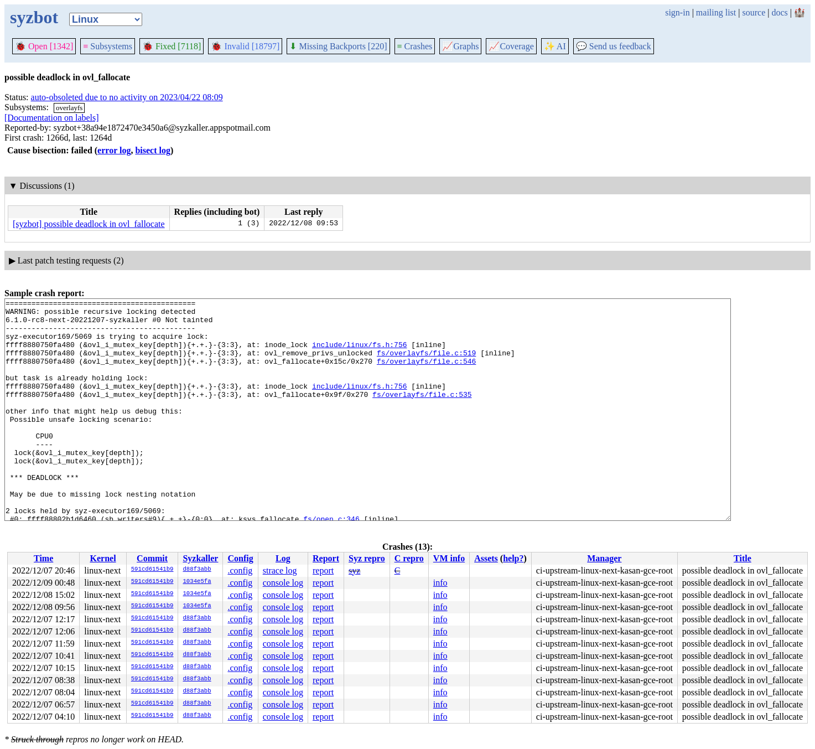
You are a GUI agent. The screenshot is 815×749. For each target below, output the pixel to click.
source (754, 12)
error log (114, 150)
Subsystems (107, 46)
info (440, 582)
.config (239, 570)
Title (742, 558)
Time (43, 558)
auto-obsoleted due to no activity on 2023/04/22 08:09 (127, 97)
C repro (409, 558)
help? (513, 558)
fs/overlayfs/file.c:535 (421, 414)
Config (240, 558)
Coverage (511, 46)
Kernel (103, 558)
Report (326, 558)
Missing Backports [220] (338, 46)
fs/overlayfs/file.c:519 (426, 364)
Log (283, 558)
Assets (486, 558)
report (323, 570)
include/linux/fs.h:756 (359, 354)
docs (779, 12)
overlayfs (69, 108)
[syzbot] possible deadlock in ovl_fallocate (89, 224)
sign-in (677, 12)
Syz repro (367, 558)
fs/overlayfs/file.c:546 (426, 374)
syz (354, 570)
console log (283, 582)
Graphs (460, 46)
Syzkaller (200, 558)
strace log (280, 570)
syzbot (34, 17)
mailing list (716, 12)
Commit (152, 558)
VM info (449, 558)
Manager (604, 558)
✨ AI (555, 46)
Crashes (415, 46)
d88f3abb (197, 570)
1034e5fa (197, 582)
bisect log (152, 150)
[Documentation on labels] (51, 117)
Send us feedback (613, 46)
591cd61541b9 (152, 570)
